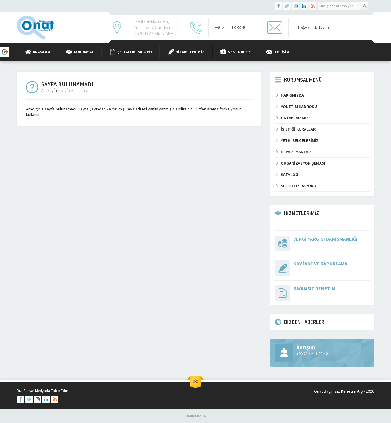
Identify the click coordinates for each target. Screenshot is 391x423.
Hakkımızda (195, 416)
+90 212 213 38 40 (230, 27)
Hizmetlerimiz (186, 52)
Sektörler (235, 52)
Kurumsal (80, 52)
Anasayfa (37, 52)
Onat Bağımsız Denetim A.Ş (338, 391)
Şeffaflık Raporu (131, 52)
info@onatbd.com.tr (313, 27)
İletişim (277, 52)
